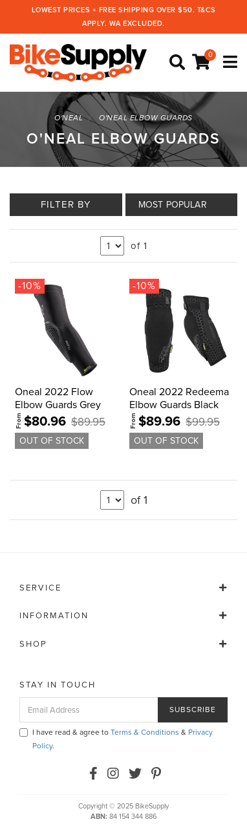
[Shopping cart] (203, 63)
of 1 (139, 246)
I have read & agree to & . (116, 739)
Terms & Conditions (145, 732)
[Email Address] (88, 709)
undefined (112, 245)
